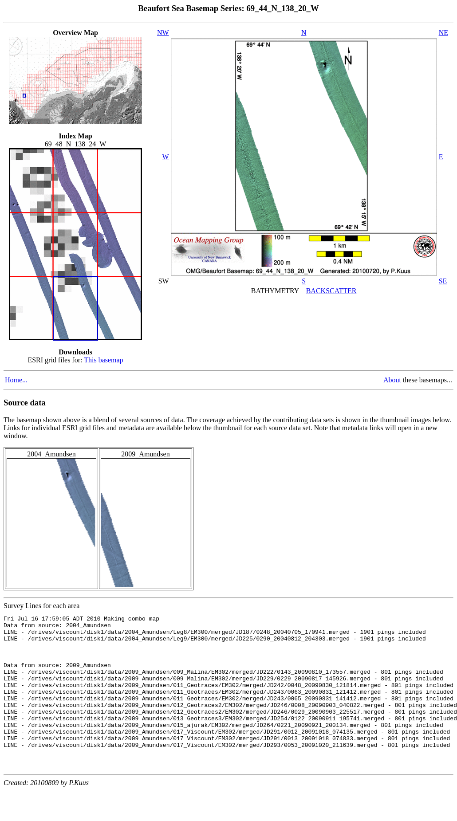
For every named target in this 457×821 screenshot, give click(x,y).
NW (163, 32)
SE (443, 281)
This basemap (103, 360)
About (392, 380)
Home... (16, 380)
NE (443, 32)
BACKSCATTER (331, 291)
